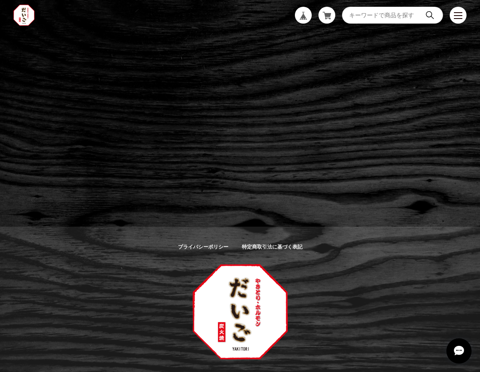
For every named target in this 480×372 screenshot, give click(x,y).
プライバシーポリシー (203, 247)
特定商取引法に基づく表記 (272, 247)
